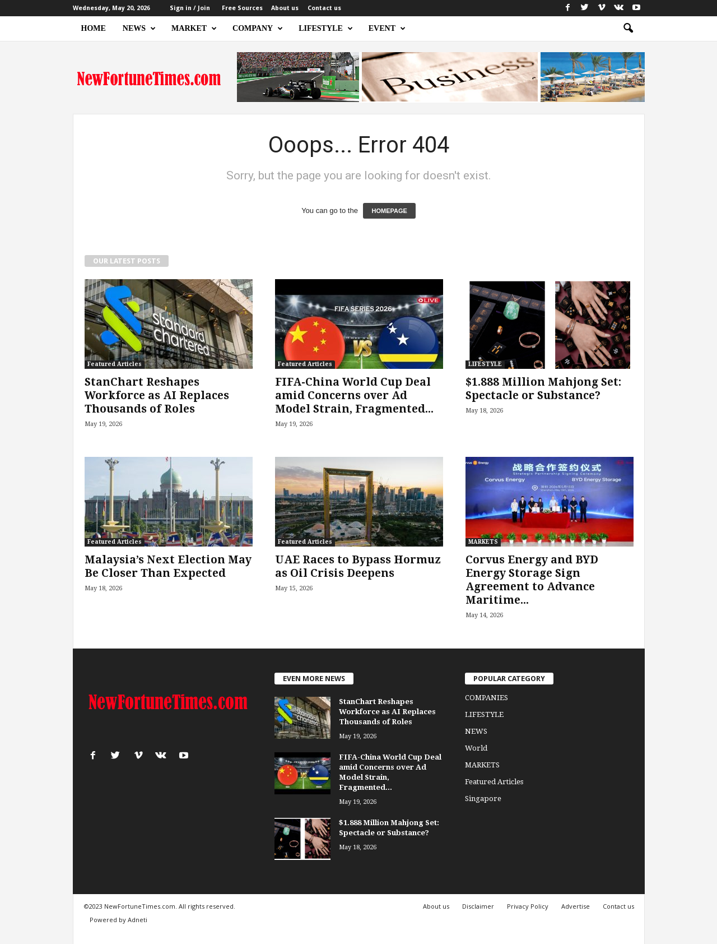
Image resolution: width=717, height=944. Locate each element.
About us (285, 8)
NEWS (139, 28)
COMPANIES (486, 697)
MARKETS (483, 542)
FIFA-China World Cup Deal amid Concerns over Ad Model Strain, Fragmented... (354, 395)
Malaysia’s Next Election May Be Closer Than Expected (168, 566)
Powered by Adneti (118, 919)
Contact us (324, 8)
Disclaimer (478, 906)
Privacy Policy (527, 906)
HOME (93, 28)
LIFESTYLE (326, 28)
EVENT (387, 28)
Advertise (575, 906)
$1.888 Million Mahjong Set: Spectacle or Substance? (543, 389)
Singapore (483, 798)
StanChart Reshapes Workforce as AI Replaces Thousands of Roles (157, 395)
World (476, 748)
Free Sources (242, 8)
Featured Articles (114, 364)
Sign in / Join (190, 8)
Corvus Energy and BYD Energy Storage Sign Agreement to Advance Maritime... (531, 580)
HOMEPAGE (389, 210)
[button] (628, 28)
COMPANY (257, 28)
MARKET (194, 28)
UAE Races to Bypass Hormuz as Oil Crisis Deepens (358, 566)
